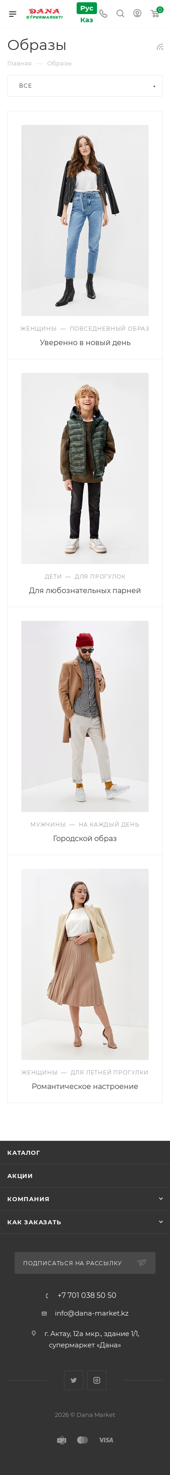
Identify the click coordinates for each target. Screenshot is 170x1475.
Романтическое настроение (85, 1086)
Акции (20, 1175)
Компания (28, 1199)
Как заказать (34, 1222)
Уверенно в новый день (85, 342)
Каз (86, 19)
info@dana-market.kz (92, 1313)
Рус (86, 8)
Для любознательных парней (85, 590)
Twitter (73, 1380)
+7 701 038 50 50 (87, 1295)
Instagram (97, 1380)
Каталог (23, 1152)
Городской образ (85, 838)
